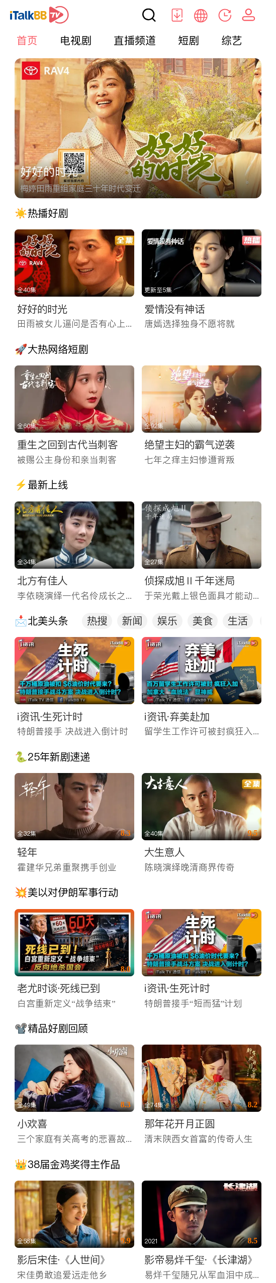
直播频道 (135, 40)
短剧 (188, 40)
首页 (27, 40)
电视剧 (75, 40)
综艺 (231, 40)
